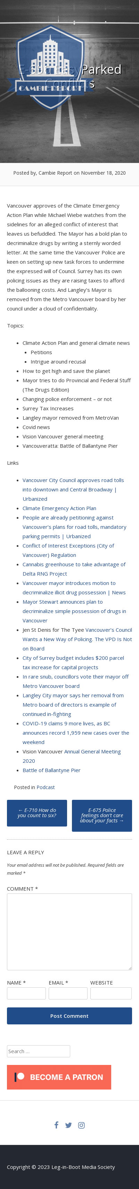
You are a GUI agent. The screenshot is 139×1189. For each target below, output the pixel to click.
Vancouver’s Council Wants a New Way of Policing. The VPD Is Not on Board (77, 639)
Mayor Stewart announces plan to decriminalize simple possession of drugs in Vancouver (74, 611)
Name (16, 982)
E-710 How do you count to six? (37, 812)
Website (101, 982)
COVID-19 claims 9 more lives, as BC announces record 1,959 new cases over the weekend (76, 732)
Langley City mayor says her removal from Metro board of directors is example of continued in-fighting (73, 704)
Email (58, 982)
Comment (22, 888)
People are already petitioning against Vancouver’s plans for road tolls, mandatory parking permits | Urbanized (74, 527)
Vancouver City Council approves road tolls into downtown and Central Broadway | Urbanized (73, 489)
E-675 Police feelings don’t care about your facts (102, 815)
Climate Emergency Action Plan (59, 508)
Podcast (45, 787)
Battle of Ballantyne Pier (52, 770)
